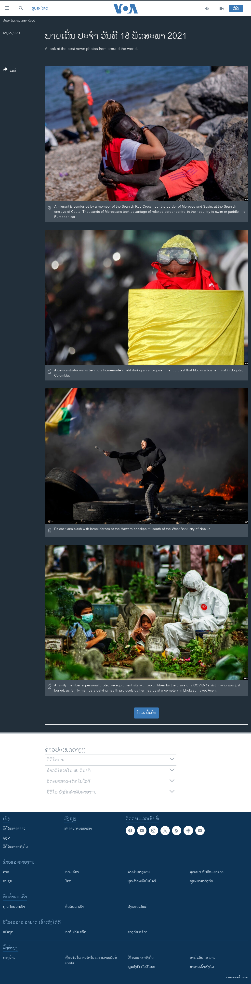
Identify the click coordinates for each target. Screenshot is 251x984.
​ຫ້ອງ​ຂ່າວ (9, 957)
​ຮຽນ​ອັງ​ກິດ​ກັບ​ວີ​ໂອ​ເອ (141, 966)
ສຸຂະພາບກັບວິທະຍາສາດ (207, 872)
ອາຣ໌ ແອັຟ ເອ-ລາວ (202, 957)
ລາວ (6, 872)
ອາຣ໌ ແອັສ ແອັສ (75, 932)
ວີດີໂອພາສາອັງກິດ (15, 846)
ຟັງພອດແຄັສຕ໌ (137, 906)
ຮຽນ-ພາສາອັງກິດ (201, 881)
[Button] (9, 71)
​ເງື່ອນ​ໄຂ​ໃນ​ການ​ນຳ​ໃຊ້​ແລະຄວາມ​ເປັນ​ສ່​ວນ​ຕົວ (91, 960)
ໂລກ (68, 881)
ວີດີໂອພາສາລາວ (14, 828)
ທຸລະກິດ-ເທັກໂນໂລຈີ (142, 881)
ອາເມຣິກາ (72, 872)
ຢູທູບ (6, 837)
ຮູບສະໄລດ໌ (40, 9)
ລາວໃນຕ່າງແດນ (139, 872)
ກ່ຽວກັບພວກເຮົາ (14, 906)
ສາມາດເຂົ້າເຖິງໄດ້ (202, 966)
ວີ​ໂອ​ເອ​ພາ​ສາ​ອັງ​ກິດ (141, 957)
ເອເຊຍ (7, 881)
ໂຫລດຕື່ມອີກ (146, 712)
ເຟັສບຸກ (8, 932)
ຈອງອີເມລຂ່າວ (137, 932)
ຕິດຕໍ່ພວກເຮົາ (74, 906)
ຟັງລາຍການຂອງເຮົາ (78, 828)
